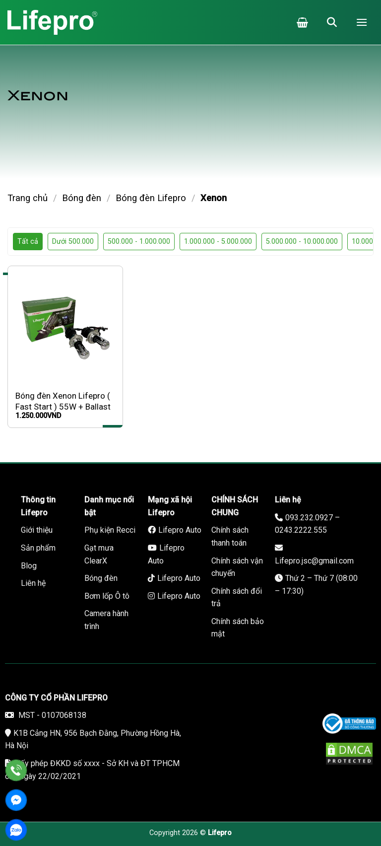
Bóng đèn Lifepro (151, 198)
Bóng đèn (81, 198)
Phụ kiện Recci (109, 530)
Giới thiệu (37, 530)
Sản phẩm (38, 548)
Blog (29, 565)
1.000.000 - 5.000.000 (218, 241)
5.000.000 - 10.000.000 (302, 241)
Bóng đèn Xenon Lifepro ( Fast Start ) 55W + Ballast (63, 401)
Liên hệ (33, 583)
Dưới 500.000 (73, 241)
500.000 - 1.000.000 (139, 241)
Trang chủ (27, 198)
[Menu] (362, 22)
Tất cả (27, 241)
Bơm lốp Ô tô (106, 596)
